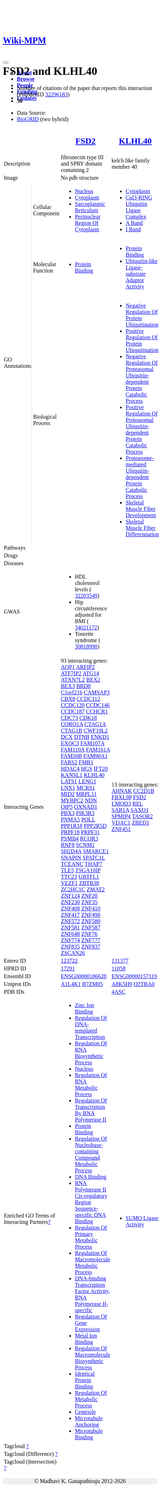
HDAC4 (70, 769)
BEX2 (93, 680)
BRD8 (83, 686)
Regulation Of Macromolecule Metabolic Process (92, 1262)
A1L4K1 (71, 984)
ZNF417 (70, 915)
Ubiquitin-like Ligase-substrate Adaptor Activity (142, 273)
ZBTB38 (89, 883)
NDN (91, 800)
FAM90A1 (95, 756)
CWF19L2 (96, 731)
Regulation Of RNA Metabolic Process (91, 1084)
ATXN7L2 (73, 680)
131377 (119, 961)
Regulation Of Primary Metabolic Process (91, 1237)
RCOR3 (89, 839)
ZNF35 (89, 902)
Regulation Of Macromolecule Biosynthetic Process (92, 1357)
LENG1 (87, 781)
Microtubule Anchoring (89, 1421)
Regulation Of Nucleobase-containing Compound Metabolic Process (91, 1154)
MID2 (68, 794)
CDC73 (69, 718)
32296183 (56, 94)
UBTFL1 (88, 877)
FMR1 (86, 762)
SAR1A (120, 810)
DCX (67, 737)
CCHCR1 (97, 711)
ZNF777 (90, 940)
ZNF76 (89, 934)
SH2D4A (71, 851)
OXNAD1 (85, 807)
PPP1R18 (71, 826)
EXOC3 (70, 743)
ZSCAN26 (73, 953)
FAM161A (98, 750)
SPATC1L (94, 858)
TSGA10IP (87, 870)
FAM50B (71, 756)
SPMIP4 (120, 816)
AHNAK (121, 791)
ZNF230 (70, 902)
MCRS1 (86, 788)
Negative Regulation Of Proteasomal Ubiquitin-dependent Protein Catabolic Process (142, 378)
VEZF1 (69, 883)
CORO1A (72, 724)
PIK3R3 (85, 813)
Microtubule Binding (89, 1434)
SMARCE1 (96, 851)
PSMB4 (70, 839)
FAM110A (73, 750)
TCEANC (72, 864)
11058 (118, 968)
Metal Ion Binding (86, 1339)
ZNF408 (70, 908)
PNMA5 (70, 820)
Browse (25, 79)
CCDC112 (88, 699)
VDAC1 (120, 823)
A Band (134, 223)
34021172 (86, 627)
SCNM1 (85, 845)
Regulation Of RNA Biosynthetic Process (91, 1052)
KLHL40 (135, 140)
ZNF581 (70, 928)
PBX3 (68, 813)
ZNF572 (70, 921)
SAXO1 (139, 810)
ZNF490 (90, 915)
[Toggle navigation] (5, 62)
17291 (68, 968)
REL (137, 804)
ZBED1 (140, 823)
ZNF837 (90, 947)
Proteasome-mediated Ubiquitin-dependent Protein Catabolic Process (140, 477)
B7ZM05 (92, 984)
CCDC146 (98, 705)
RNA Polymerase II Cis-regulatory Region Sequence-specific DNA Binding (91, 1202)
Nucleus (84, 191)
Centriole (85, 1412)
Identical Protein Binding (85, 1380)
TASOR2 (142, 816)
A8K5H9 (121, 984)
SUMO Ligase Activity (142, 1221)
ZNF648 (70, 934)
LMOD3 (121, 804)
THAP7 (93, 864)
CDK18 (88, 718)
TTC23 (69, 877)
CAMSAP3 (97, 692)
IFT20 (101, 769)
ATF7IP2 (71, 673)
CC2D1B (143, 791)
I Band (133, 229)
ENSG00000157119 (134, 976)
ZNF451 (120, 829)
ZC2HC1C (73, 889)
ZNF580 (90, 921)
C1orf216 (71, 692)
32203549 (86, 596)
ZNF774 (70, 940)
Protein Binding (84, 267)
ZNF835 (70, 947)
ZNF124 (70, 896)
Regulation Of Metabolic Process (91, 1399)
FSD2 (85, 140)
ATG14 (91, 673)
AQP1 (68, 667)
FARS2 (69, 762)
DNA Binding (90, 1177)
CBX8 (68, 699)
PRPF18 (70, 832)
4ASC (118, 992)
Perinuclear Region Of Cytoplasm (88, 223)
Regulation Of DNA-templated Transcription (91, 1027)
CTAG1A (95, 724)
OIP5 (67, 807)
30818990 (86, 647)
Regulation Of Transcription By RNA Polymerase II (91, 1110)
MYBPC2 (72, 800)
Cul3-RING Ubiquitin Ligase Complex (139, 207)
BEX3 (68, 686)
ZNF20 (89, 896)
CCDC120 (73, 705)
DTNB (82, 737)
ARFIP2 (85, 667)
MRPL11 (86, 794)
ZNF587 (90, 928)
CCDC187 (73, 711)
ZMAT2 (96, 889)
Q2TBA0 (144, 984)
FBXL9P (121, 797)
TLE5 (67, 870)
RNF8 (68, 845)
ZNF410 (90, 908)
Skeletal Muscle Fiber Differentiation (142, 528)
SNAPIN (71, 858)
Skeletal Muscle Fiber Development (141, 509)
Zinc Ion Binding (84, 1008)
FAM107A (92, 743)
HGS (86, 769)
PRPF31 (90, 832)
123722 (69, 961)
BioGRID (28, 119)
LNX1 (68, 788)
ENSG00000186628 (84, 976)
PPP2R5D (95, 826)
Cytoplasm (87, 198)
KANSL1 (71, 775)
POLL (88, 820)
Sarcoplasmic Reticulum (90, 207)
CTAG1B (71, 731)
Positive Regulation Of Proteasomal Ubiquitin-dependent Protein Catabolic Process (142, 429)
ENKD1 (100, 737)
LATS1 (69, 781)
